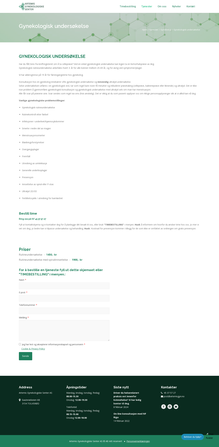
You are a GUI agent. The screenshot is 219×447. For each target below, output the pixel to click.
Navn (21, 279)
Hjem (144, 29)
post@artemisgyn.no (172, 396)
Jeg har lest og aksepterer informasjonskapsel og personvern (52, 344)
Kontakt (190, 6)
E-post (22, 292)
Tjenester (146, 6)
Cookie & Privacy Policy (33, 348)
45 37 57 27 (40, 219)
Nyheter (176, 6)
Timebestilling (128, 6)
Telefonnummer (27, 304)
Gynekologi (166, 29)
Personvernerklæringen (138, 441)
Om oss (162, 6)
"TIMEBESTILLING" (114, 224)
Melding (23, 317)
